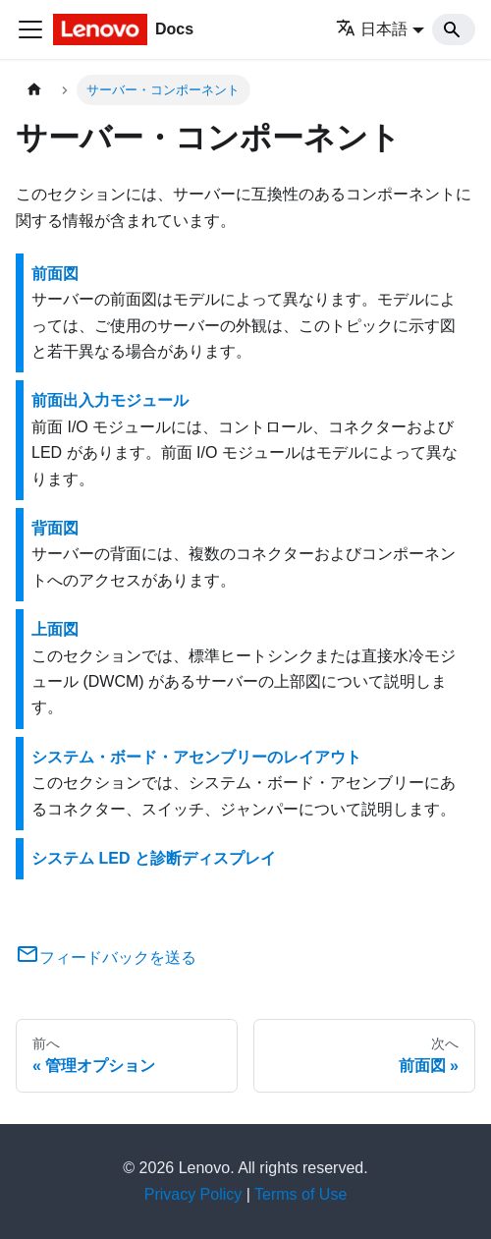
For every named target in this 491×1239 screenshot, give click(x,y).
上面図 (55, 629)
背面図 (55, 528)
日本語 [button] (372, 29)
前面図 (55, 273)
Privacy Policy (193, 1194)
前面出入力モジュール (110, 400)
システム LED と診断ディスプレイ (153, 858)
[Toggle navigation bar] (30, 29)
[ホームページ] (34, 90)
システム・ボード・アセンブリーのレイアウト (196, 757)
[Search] (453, 29)
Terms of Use (300, 1194)
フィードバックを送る (106, 957)
